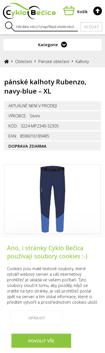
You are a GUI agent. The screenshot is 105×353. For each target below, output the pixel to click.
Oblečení (23, 61)
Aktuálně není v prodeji (32, 105)
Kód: (13, 126)
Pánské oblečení (53, 61)
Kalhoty (82, 61)
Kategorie (48, 44)
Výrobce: (17, 116)
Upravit (36, 325)
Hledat (91, 26)
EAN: (12, 136)
